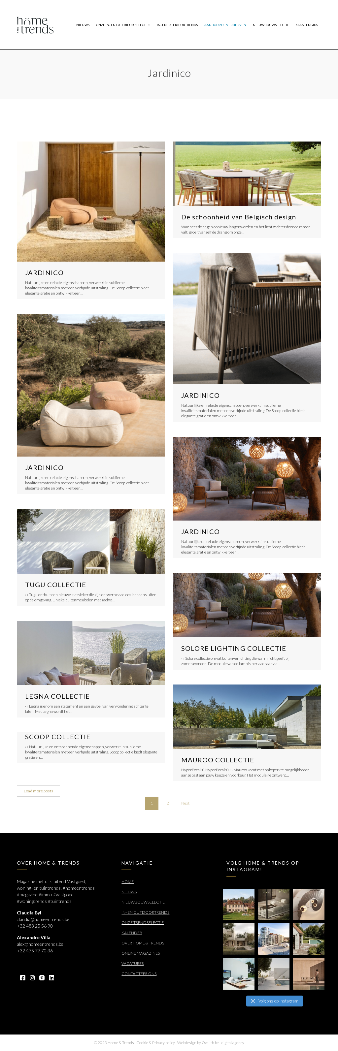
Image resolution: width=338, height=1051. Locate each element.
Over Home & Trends (142, 942)
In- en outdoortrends (145, 912)
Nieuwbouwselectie (143, 902)
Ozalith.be (210, 1042)
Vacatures (132, 963)
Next (185, 803)
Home (127, 881)
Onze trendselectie (142, 922)
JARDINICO (44, 272)
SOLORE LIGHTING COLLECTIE (233, 648)
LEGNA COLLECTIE (57, 696)
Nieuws (129, 891)
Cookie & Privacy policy (155, 1042)
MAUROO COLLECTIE (217, 760)
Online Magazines (140, 953)
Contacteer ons (138, 973)
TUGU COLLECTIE (55, 585)
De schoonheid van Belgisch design (238, 217)
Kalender (131, 932)
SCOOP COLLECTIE (57, 737)
